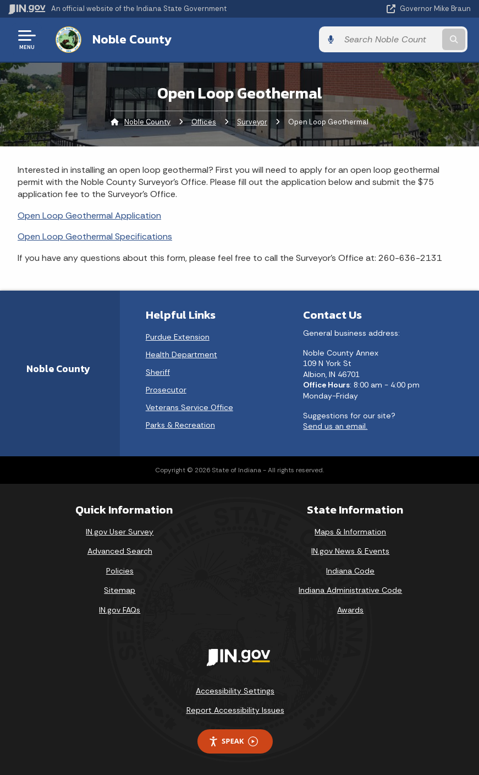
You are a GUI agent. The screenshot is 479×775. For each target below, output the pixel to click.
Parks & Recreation (180, 424)
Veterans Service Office (189, 407)
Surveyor (252, 121)
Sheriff (158, 371)
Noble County (128, 39)
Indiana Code (350, 570)
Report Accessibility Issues (235, 709)
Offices (203, 121)
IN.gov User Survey (119, 531)
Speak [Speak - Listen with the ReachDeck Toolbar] (233, 740)
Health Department (181, 354)
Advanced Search (119, 551)
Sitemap (119, 590)
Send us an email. (335, 425)
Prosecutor (166, 389)
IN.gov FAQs (119, 609)
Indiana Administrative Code (350, 590)
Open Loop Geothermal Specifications (95, 236)
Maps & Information (350, 531)
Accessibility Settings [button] (235, 690)
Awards (350, 609)
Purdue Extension (178, 336)
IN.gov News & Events (350, 551)
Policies (120, 570)
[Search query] (402, 39)
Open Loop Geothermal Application (89, 215)
